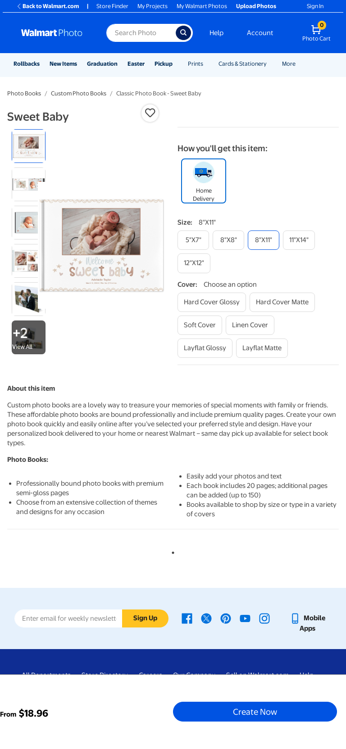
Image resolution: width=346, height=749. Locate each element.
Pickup (164, 63)
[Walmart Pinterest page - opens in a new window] (225, 618)
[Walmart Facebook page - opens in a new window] (187, 618)
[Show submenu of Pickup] (176, 63)
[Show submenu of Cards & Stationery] (270, 63)
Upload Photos (256, 6)
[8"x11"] (263, 240)
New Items (63, 63)
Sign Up (145, 618)
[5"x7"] (193, 240)
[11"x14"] (299, 240)
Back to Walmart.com (47, 6)
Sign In (315, 6)
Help (216, 33)
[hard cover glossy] (212, 302)
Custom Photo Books (78, 93)
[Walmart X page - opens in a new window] (206, 618)
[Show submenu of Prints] (207, 63)
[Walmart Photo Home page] (54, 33)
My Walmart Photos (202, 6)
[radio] (29, 146)
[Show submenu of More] (299, 63)
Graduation (102, 63)
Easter (136, 63)
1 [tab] (171, 550)
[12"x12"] (194, 263)
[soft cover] (200, 325)
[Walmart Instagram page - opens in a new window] (264, 618)
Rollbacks (27, 63)
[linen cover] (250, 325)
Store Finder (112, 6)
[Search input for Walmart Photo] (141, 33)
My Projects (152, 6)
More (289, 63)
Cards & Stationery (243, 63)
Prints (195, 63)
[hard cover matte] (282, 302)
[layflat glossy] (205, 348)
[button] (150, 113)
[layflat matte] (262, 348)
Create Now (255, 712)
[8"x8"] (228, 240)
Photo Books (24, 93)
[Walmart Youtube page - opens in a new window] (245, 618)
